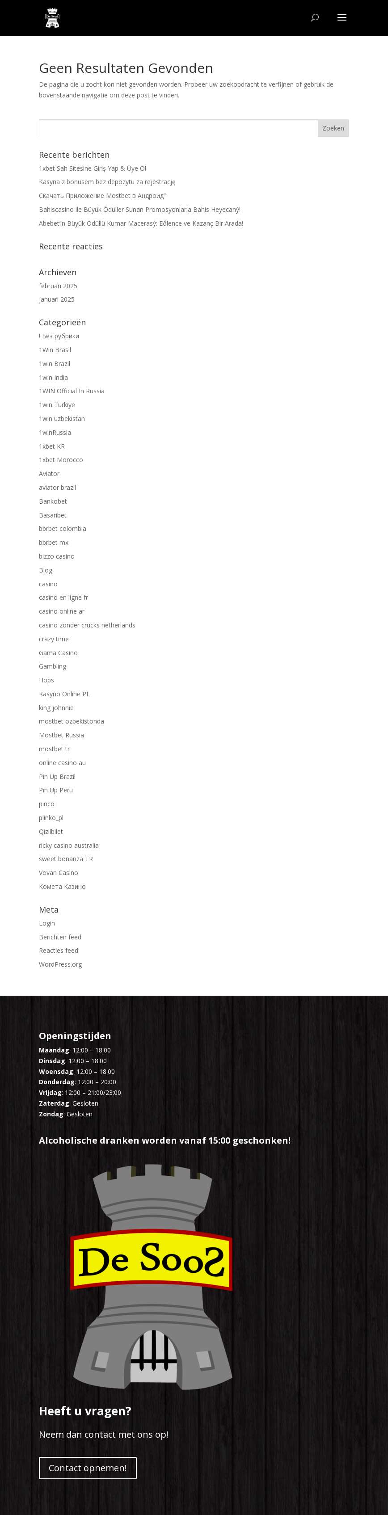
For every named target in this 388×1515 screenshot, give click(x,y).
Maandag (54, 1050)
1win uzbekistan (62, 418)
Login (47, 923)
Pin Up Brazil (57, 776)
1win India (53, 377)
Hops (46, 680)
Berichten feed (60, 937)
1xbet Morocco (61, 459)
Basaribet (53, 515)
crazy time (54, 639)
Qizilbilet (51, 831)
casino (48, 584)
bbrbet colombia (62, 528)
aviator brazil (57, 487)
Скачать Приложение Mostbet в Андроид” (102, 195)
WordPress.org (60, 964)
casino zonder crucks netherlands (87, 625)
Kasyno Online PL (64, 694)
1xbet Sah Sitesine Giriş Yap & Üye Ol (92, 168)
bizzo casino (57, 556)
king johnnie (56, 707)
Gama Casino (58, 652)
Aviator (49, 473)
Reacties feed (58, 950)
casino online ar (61, 611)
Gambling (52, 666)
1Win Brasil (55, 349)
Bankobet (53, 501)
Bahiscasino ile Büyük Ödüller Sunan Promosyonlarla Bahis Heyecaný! (139, 209)
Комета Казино (62, 886)
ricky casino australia (69, 845)
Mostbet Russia (61, 735)
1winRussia (55, 432)
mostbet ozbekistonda (71, 721)
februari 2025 (58, 286)
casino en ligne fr (63, 597)
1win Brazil (54, 363)
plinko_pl (51, 817)
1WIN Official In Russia (72, 391)
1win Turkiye (57, 404)
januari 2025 (57, 299)
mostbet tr (54, 749)
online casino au (62, 762)
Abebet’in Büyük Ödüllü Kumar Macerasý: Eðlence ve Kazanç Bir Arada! (141, 223)
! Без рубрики (59, 336)
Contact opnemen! (88, 1468)
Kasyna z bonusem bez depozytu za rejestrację (107, 181)
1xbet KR (52, 446)
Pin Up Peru (56, 790)
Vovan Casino (58, 872)
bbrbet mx (53, 542)
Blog (45, 570)
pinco (47, 804)
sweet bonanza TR (66, 858)
